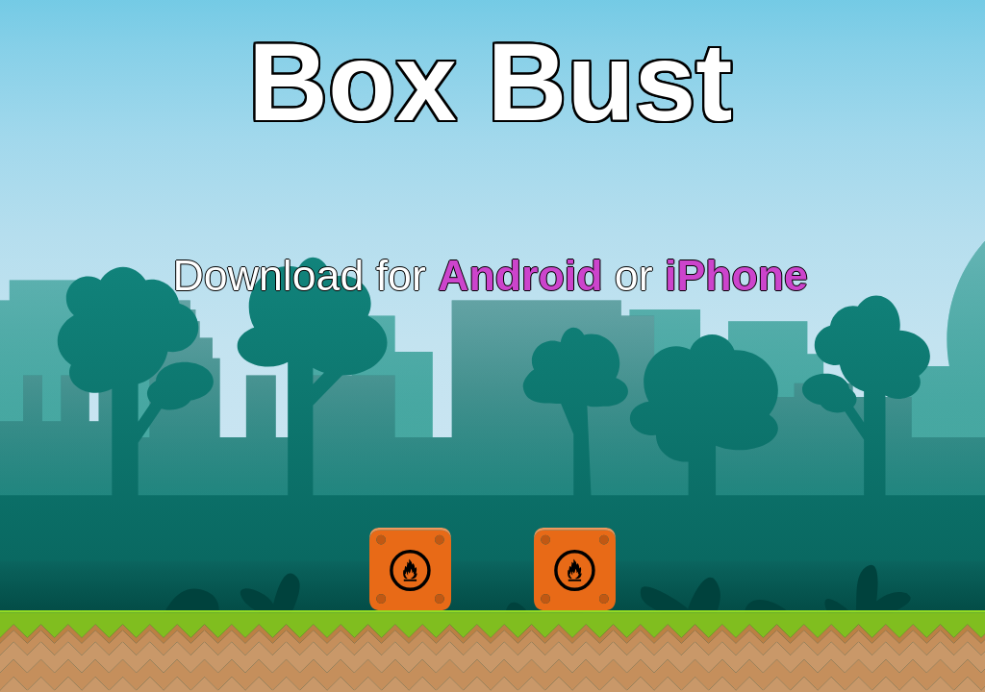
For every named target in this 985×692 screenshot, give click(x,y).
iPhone (736, 275)
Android (520, 275)
